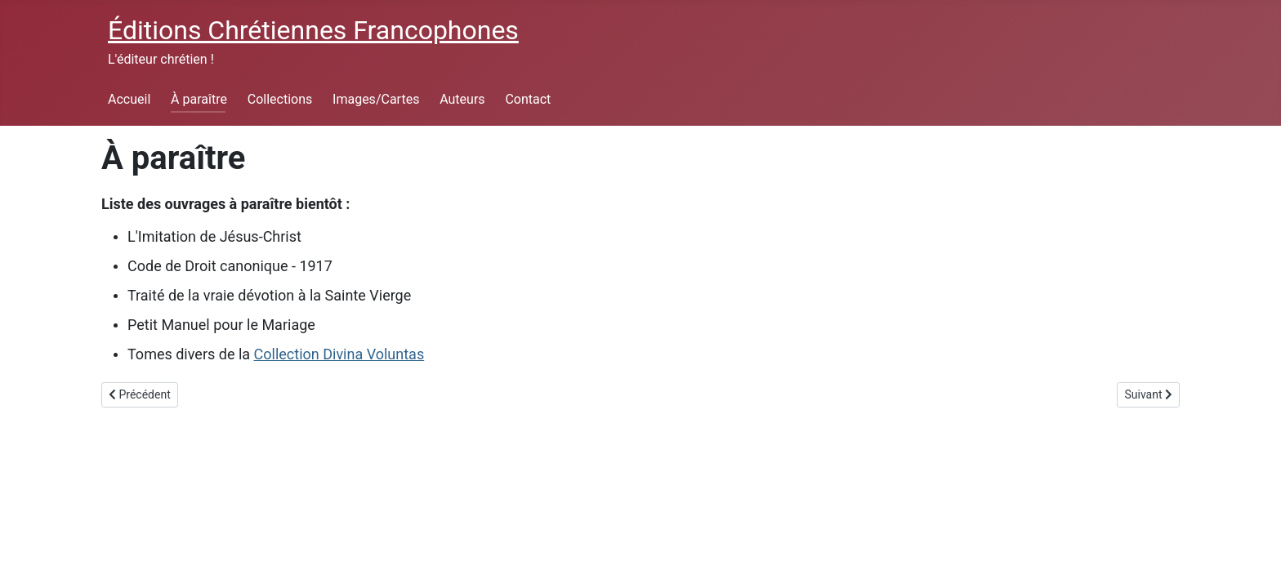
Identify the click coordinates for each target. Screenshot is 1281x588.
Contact (528, 99)
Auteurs (462, 99)
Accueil (129, 99)
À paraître (199, 99)
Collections (280, 99)
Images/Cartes (376, 99)
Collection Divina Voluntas (339, 354)
